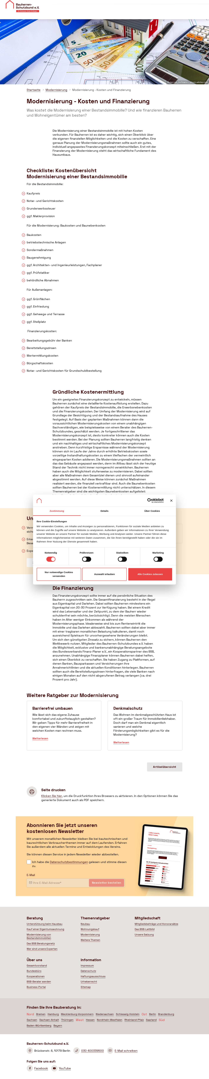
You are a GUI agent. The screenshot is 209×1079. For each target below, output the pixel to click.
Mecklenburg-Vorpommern (77, 1014)
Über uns (124, 4)
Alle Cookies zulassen (150, 574)
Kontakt (164, 4)
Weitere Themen (90, 940)
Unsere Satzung (144, 934)
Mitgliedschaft (131, 14)
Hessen (90, 1019)
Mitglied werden (192, 4)
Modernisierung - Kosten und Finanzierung (101, 90)
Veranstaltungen (144, 4)
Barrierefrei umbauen (64, 725)
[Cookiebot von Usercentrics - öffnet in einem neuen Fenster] (150, 500)
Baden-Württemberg (39, 1025)
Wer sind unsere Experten (42, 948)
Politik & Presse (159, 14)
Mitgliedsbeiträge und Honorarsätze (156, 924)
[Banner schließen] (171, 500)
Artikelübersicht (164, 767)
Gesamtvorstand (37, 965)
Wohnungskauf (90, 929)
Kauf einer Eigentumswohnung (45, 929)
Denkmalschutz (145, 725)
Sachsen (32, 1019)
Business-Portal (36, 987)
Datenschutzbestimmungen (69, 862)
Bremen (40, 1014)
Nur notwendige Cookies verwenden (59, 574)
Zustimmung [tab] (57, 511)
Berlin (152, 1014)
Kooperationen (36, 976)
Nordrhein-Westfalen (109, 1019)
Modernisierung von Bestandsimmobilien (39, 936)
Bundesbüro (34, 971)
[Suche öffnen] (204, 14)
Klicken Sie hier (51, 796)
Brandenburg (166, 1014)
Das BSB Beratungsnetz (41, 943)
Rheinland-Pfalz (134, 1019)
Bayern (58, 1025)
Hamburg (53, 1014)
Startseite (33, 90)
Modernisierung (56, 90)
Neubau (85, 924)
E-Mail (31, 875)
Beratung (76, 14)
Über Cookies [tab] (152, 511)
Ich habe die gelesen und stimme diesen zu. (79, 864)
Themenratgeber (102, 14)
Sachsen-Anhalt (49, 1019)
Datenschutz (88, 971)
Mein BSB (188, 14)
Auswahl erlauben (104, 574)
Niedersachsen (105, 1014)
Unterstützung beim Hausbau (44, 924)
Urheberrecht (89, 981)
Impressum (87, 965)
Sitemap (86, 987)
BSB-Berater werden (39, 981)
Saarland (151, 1019)
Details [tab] (104, 511)
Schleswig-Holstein (127, 1014)
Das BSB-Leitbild (145, 929)
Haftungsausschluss (93, 976)
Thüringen (67, 1019)
